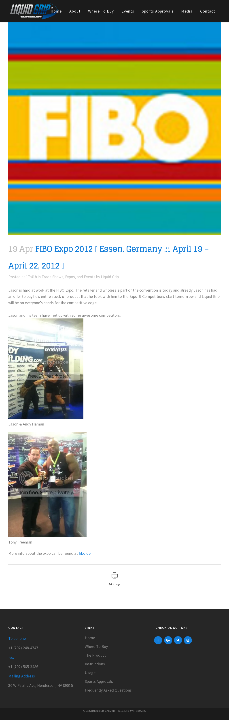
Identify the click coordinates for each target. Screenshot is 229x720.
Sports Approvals (99, 681)
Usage (90, 672)
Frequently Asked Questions (108, 690)
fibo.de (85, 553)
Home (90, 637)
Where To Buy (96, 646)
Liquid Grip (110, 276)
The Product (95, 655)
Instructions (95, 664)
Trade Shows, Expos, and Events (68, 276)
